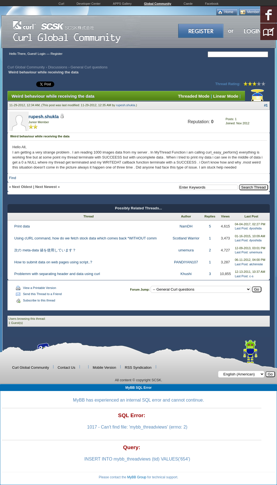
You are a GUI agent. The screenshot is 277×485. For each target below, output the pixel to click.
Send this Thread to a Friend (42, 294)
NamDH (186, 226)
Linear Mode (225, 96)
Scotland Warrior (186, 238)
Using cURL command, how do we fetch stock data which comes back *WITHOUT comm (85, 238)
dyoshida (255, 228)
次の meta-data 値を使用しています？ (45, 250)
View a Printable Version (39, 287)
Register (56, 53)
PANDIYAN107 (186, 262)
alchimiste (256, 264)
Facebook (211, 3)
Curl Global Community (26, 67)
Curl (61, 3)
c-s (251, 276)
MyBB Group (136, 477)
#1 (266, 105)
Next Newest (46, 187)
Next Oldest (22, 187)
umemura (186, 250)
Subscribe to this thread (39, 300)
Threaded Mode (194, 96)
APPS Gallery (122, 3)
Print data (22, 226)
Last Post (241, 228)
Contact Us (66, 367)
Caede (188, 3)
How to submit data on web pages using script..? (53, 262)
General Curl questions (88, 67)
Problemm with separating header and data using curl (57, 274)
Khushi (186, 274)
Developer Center (88, 3)
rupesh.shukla (125, 105)
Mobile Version (104, 367)
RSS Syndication (138, 367)
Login (41, 53)
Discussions (57, 67)
